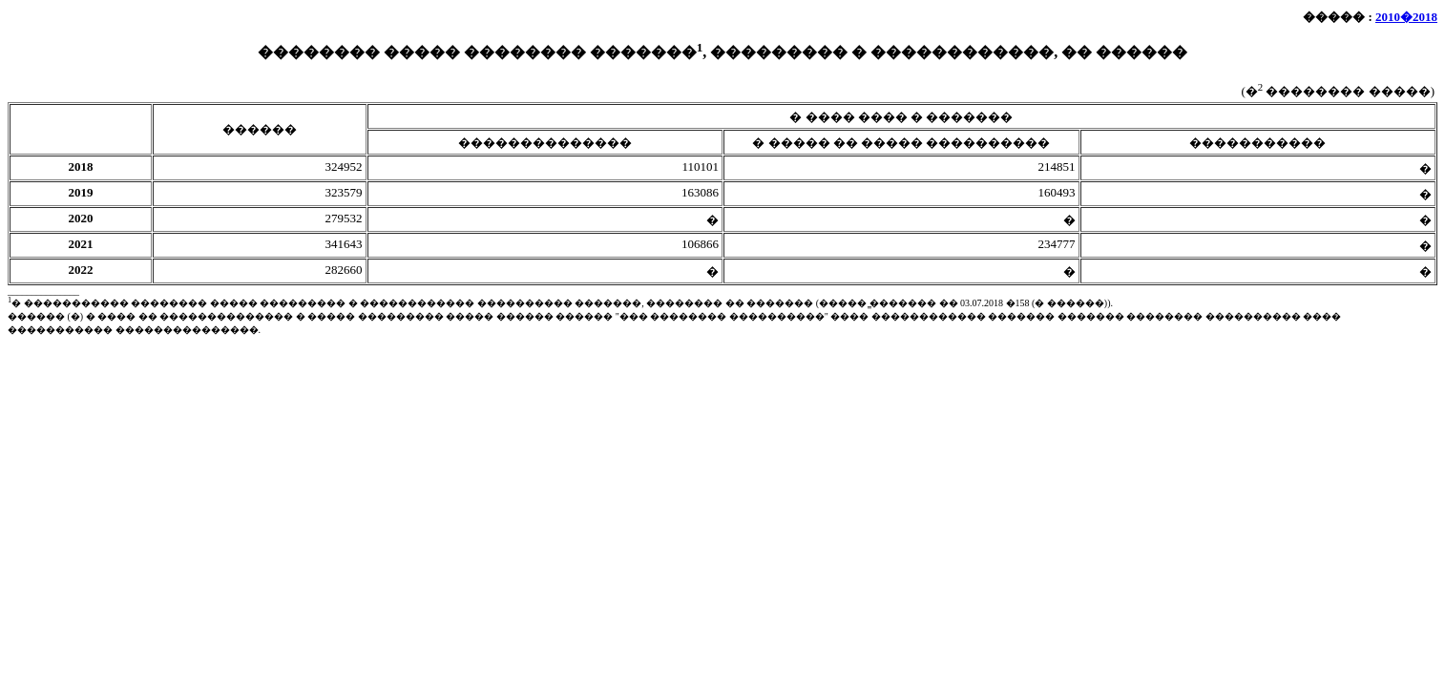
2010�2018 (1406, 17)
